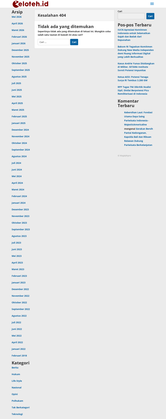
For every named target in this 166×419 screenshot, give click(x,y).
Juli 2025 (16, 83)
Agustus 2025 (19, 76)
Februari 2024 (19, 196)
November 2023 (20, 216)
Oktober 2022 (19, 302)
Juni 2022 (17, 329)
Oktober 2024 (19, 143)
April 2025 (17, 103)
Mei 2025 (17, 96)
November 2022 (20, 295)
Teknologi (17, 414)
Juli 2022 (16, 322)
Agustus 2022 (19, 315)
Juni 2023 (17, 249)
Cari (120, 11)
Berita (15, 367)
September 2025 (21, 69)
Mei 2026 (17, 16)
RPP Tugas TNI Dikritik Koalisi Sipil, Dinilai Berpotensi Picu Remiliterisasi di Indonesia (134, 90)
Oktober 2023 (19, 222)
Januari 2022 (18, 348)
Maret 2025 (18, 109)
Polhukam (17, 400)
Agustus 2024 (19, 156)
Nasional (16, 387)
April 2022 (17, 342)
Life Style (17, 380)
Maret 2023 (18, 269)
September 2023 (21, 229)
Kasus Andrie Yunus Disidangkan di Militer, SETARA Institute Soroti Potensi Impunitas (136, 67)
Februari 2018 (19, 355)
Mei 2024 (17, 176)
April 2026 (17, 23)
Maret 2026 (18, 30)
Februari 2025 (19, 116)
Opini (15, 394)
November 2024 (20, 136)
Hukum (16, 374)
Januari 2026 (18, 43)
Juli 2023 (16, 242)
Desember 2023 (20, 209)
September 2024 (21, 149)
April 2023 (17, 262)
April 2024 (17, 182)
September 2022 (21, 309)
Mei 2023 (17, 255)
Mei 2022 (17, 335)
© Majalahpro (124, 155)
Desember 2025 (20, 50)
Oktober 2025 (19, 63)
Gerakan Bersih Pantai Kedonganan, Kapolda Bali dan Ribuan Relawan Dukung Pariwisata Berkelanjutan (138, 137)
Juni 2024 (17, 169)
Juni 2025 (17, 89)
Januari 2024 (18, 202)
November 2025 (20, 56)
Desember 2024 (20, 129)
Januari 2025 (18, 123)
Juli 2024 (16, 162)
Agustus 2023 (19, 236)
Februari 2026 (19, 36)
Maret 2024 (18, 189)
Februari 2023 (19, 275)
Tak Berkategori (21, 407)
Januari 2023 (18, 282)
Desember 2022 (20, 289)
